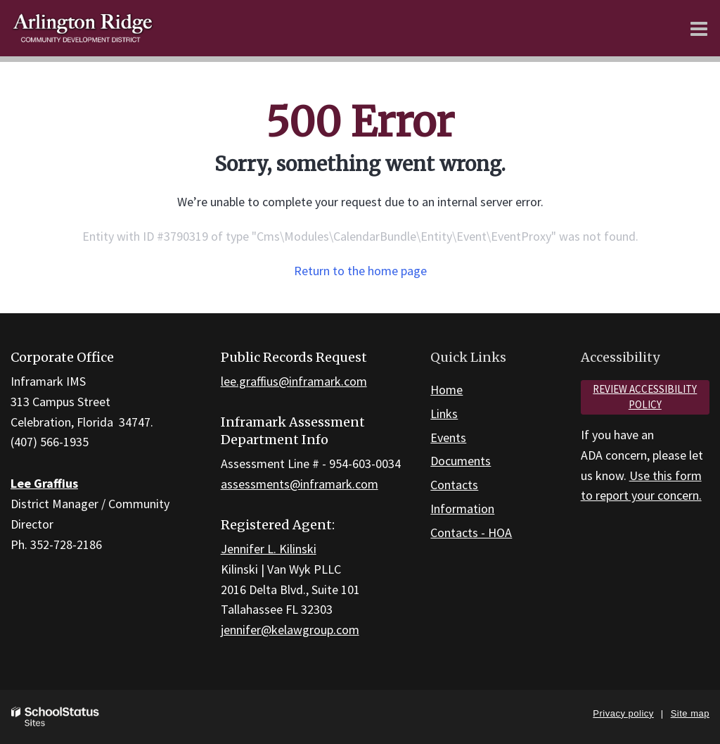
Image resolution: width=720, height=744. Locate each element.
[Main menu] (699, 28)
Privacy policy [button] (623, 713)
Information (462, 508)
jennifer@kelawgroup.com (290, 630)
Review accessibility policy (645, 397)
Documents (460, 461)
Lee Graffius (44, 483)
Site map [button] (690, 713)
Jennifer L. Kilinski (268, 549)
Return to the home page (360, 271)
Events (448, 437)
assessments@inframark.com (299, 484)
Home (446, 390)
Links (444, 413)
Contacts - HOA (471, 532)
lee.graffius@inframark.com (294, 381)
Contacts (454, 485)
